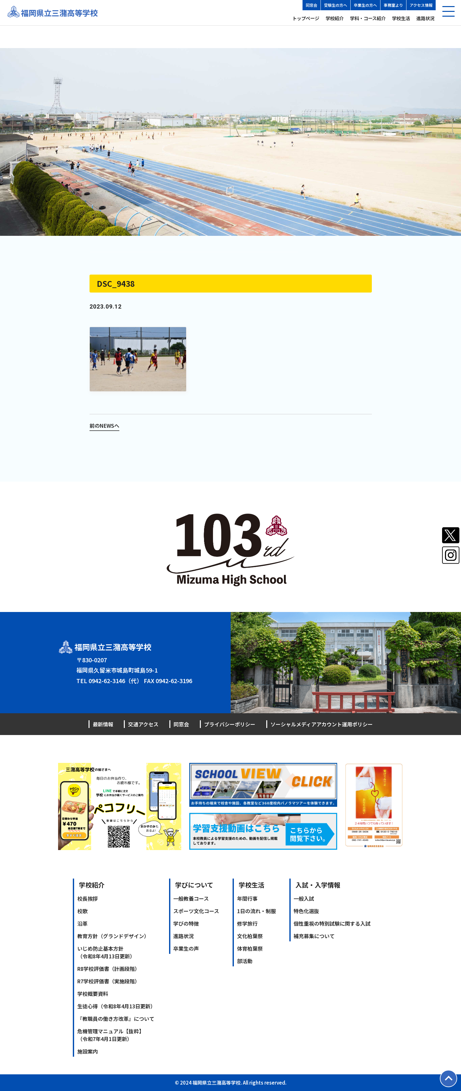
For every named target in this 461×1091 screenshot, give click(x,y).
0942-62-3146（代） (115, 680)
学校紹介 (335, 18)
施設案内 (87, 1051)
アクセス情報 (421, 5)
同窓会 (311, 5)
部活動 (244, 961)
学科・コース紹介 (368, 18)
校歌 (82, 911)
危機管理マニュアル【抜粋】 (110, 1035)
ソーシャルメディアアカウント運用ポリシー (321, 724)
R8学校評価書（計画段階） (108, 968)
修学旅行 (247, 923)
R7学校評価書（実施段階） (108, 981)
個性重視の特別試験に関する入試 (332, 923)
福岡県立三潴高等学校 (59, 12)
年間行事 (247, 898)
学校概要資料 (92, 993)
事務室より (393, 5)
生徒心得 (116, 1006)
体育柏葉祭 (250, 948)
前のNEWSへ (104, 425)
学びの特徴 (186, 923)
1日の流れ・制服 (256, 911)
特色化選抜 (306, 911)
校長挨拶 (87, 898)
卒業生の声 (186, 948)
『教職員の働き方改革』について (115, 1018)
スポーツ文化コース (196, 911)
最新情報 (103, 724)
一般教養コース (191, 898)
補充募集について (314, 936)
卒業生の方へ (365, 5)
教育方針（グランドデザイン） (113, 936)
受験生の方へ (335, 5)
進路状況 (425, 18)
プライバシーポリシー (229, 724)
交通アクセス (143, 724)
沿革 (82, 923)
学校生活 (401, 18)
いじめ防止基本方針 (106, 952)
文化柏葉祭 (250, 936)
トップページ (305, 18)
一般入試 (304, 898)
